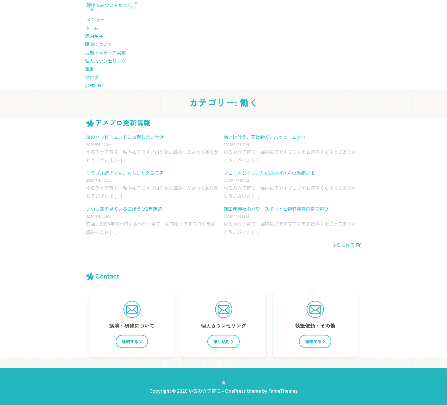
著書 (89, 69)
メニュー (95, 19)
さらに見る (346, 244)
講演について (99, 44)
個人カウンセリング (105, 60)
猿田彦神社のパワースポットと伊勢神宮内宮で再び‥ (278, 208)
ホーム (92, 27)
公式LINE (94, 85)
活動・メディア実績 (105, 52)
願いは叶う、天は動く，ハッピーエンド (265, 136)
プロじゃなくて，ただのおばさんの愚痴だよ (269, 172)
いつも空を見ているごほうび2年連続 (124, 208)
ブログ (92, 77)
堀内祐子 (94, 36)
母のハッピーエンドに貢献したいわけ (125, 136)
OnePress (235, 390)
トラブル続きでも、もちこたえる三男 (125, 172)
